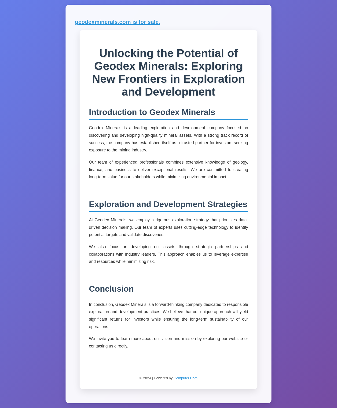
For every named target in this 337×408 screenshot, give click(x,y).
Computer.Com (186, 378)
